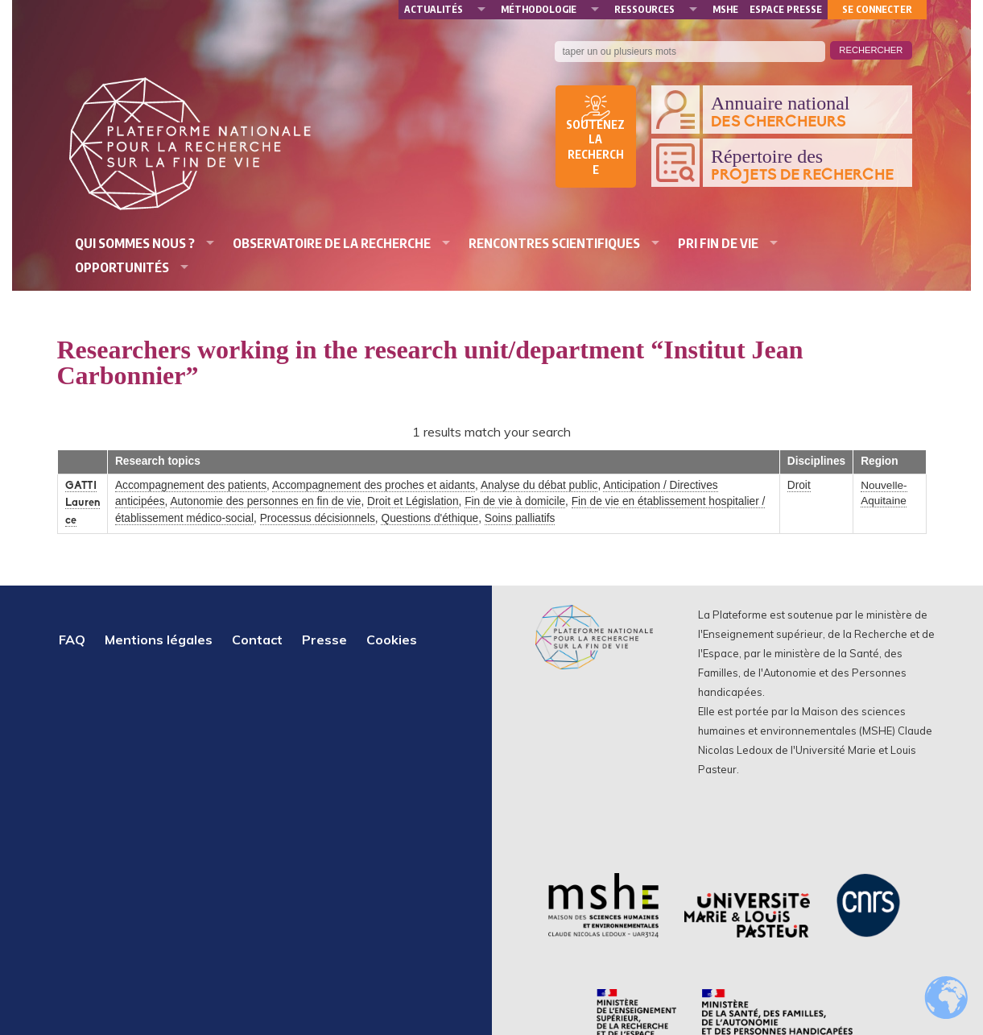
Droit (799, 485)
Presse (324, 639)
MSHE (725, 9)
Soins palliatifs (520, 518)
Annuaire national (807, 112)
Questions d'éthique (429, 518)
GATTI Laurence (82, 503)
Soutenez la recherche (595, 147)
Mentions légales (159, 639)
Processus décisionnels (317, 518)
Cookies (391, 639)
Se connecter (877, 9)
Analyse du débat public (539, 485)
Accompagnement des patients (190, 485)
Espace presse (786, 9)
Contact (257, 639)
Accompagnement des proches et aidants (373, 485)
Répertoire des (807, 165)
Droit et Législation (413, 501)
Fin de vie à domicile (515, 501)
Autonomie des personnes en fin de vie (265, 501)
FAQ (72, 639)
